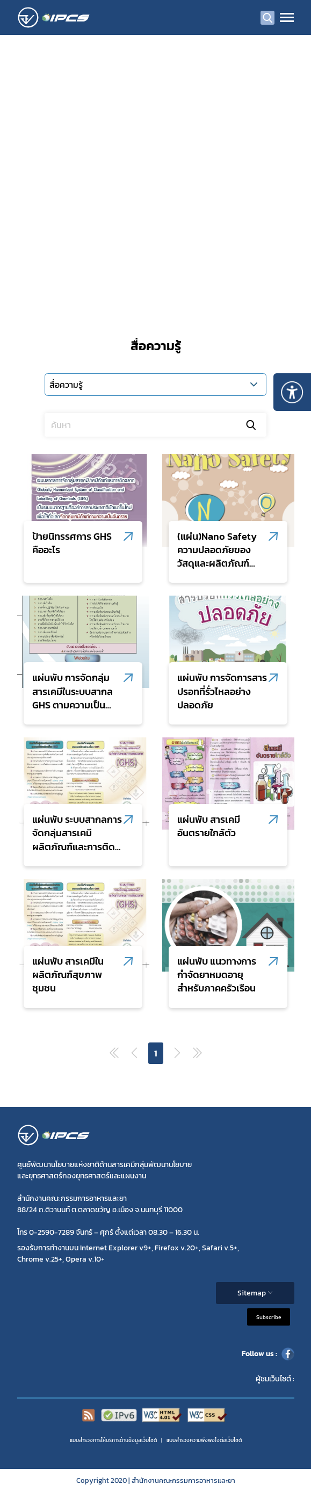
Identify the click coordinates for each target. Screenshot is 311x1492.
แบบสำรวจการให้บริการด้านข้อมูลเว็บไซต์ (113, 1440)
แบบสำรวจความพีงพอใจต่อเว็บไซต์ (204, 1440)
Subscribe (268, 1317)
